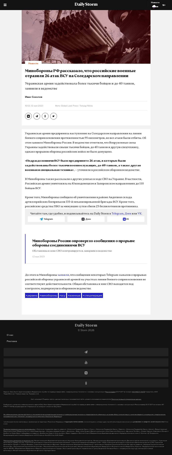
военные (74, 295)
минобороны (48, 295)
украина (31, 295)
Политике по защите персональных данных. (126, 399)
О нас (10, 334)
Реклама (12, 341)
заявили (63, 275)
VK (140, 213)
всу (62, 295)
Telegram (117, 213)
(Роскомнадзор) (110, 392)
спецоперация (92, 295)
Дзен (128, 213)
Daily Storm (86, 5)
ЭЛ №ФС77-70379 (138, 392)
